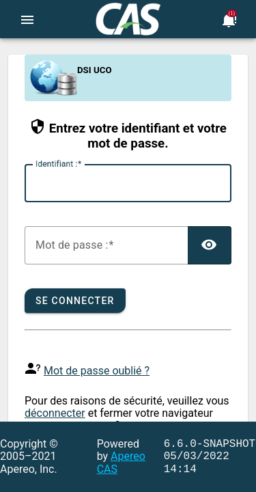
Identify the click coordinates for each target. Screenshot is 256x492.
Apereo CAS (121, 462)
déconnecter (55, 413)
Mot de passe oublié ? (97, 370)
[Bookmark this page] (228, 19)
